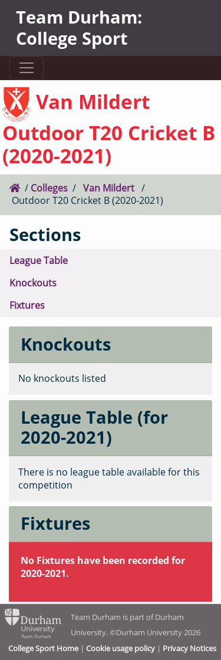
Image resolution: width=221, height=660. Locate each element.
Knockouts (33, 282)
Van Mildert (108, 188)
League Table (38, 260)
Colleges (49, 188)
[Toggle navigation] (26, 68)
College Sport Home (43, 648)
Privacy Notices (189, 648)
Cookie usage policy (120, 648)
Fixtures (27, 305)
